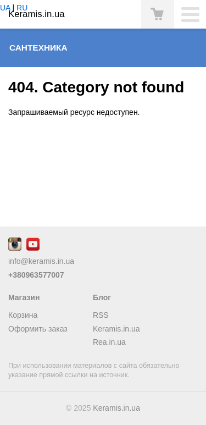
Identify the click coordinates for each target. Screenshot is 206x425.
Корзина (22, 315)
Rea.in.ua (109, 342)
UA (5, 7)
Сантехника (38, 47)
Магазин (24, 297)
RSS (101, 315)
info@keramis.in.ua (41, 261)
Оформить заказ (38, 328)
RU (21, 7)
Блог (102, 297)
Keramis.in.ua (116, 328)
